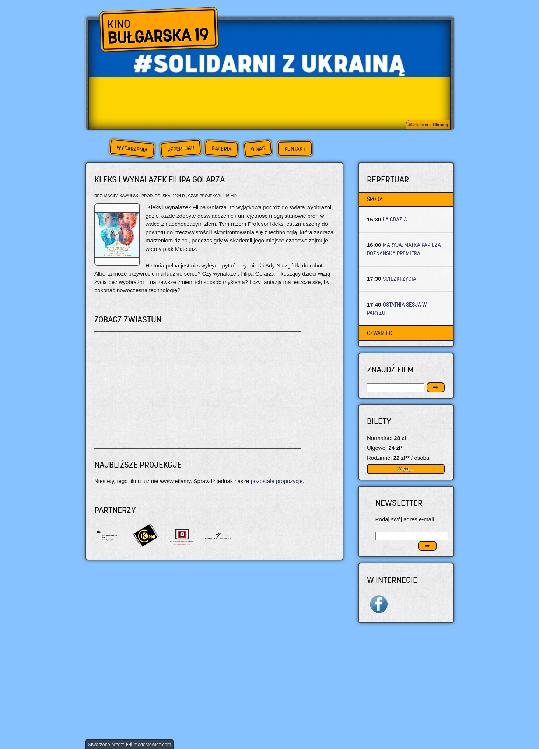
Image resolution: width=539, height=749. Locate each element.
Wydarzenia (132, 149)
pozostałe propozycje (277, 481)
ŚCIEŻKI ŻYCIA (399, 279)
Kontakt (294, 149)
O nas (258, 149)
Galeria (221, 149)
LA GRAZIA (395, 219)
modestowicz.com (148, 744)
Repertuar (180, 148)
